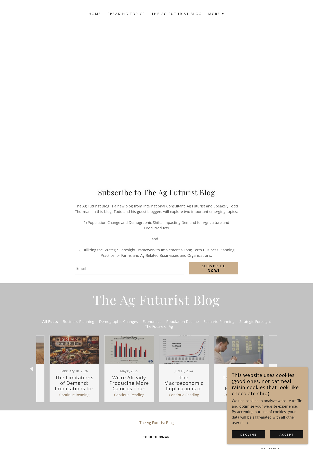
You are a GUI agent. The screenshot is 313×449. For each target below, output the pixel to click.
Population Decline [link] (182, 321)
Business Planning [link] (78, 321)
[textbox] (129, 268)
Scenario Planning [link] (219, 321)
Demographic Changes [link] (118, 321)
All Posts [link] (50, 321)
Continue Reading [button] (74, 394)
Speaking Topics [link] (126, 14)
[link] (74, 368)
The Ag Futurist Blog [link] (177, 14)
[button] (216, 13)
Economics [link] (152, 321)
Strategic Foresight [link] (255, 321)
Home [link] (95, 14)
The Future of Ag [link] (159, 326)
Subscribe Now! (214, 268)
